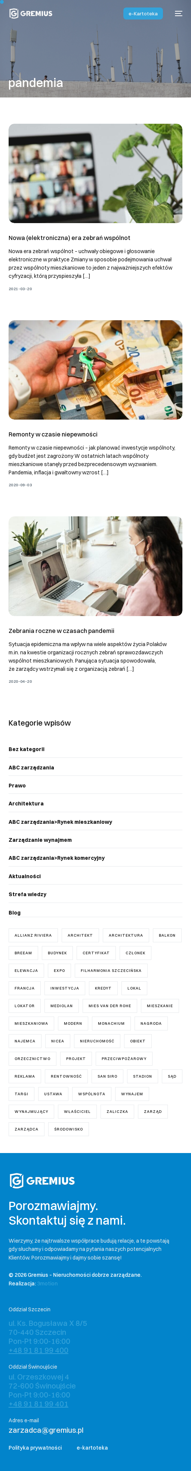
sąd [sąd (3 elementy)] (172, 1076)
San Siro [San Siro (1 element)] (107, 1076)
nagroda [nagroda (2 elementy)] (151, 1023)
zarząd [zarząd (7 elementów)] (153, 1111)
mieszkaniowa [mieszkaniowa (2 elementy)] (31, 1023)
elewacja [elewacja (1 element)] (26, 970)
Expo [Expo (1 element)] (59, 970)
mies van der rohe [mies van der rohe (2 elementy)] (110, 1005)
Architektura (26, 803)
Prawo (17, 785)
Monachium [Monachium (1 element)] (111, 1023)
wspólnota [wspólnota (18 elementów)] (91, 1094)
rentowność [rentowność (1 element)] (66, 1076)
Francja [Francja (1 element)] (25, 988)
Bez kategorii (26, 749)
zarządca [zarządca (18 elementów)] (26, 1129)
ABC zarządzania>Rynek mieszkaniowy (60, 822)
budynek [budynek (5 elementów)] (57, 953)
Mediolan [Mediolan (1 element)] (61, 1005)
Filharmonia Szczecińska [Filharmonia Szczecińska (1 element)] (111, 970)
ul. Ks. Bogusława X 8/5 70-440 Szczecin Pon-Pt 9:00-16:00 (48, 1336)
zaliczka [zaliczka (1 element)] (117, 1111)
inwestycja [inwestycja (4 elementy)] (64, 988)
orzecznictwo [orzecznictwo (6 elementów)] (32, 1058)
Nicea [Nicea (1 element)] (57, 1041)
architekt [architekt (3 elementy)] (80, 935)
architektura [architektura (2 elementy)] (126, 935)
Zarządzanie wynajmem (40, 840)
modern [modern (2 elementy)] (73, 1023)
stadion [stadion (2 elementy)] (142, 1076)
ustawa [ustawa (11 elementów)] (53, 1094)
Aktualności (25, 876)
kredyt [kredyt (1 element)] (103, 988)
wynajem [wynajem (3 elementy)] (132, 1094)
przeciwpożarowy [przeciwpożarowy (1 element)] (124, 1058)
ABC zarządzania (31, 767)
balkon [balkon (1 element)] (167, 935)
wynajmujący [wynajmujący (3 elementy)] (31, 1111)
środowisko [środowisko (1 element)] (68, 1129)
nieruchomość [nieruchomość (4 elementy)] (97, 1041)
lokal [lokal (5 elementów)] (134, 988)
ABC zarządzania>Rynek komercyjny (57, 858)
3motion (47, 1283)
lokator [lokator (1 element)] (25, 1005)
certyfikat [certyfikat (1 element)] (96, 953)
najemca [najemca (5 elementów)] (25, 1041)
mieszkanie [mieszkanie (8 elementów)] (160, 1005)
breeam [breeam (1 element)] (23, 953)
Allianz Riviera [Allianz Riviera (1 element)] (33, 935)
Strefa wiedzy (27, 894)
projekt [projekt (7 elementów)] (76, 1058)
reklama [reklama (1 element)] (25, 1076)
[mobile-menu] (176, 13)
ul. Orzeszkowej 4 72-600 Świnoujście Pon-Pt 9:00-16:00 (42, 1390)
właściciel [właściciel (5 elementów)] (77, 1111)
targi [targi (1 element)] (21, 1094)
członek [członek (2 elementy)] (135, 953)
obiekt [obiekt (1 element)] (138, 1041)
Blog (15, 912)
